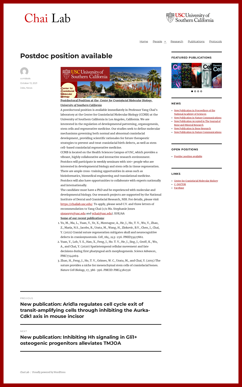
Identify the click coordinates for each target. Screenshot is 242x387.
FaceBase (179, 187)
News (29, 87)
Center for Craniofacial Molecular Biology (196, 180)
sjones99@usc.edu (73, 213)
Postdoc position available (188, 156)
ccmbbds (25, 78)
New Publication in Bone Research (192, 128)
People (157, 41)
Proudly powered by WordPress (49, 372)
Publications (196, 41)
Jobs (22, 87)
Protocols (215, 41)
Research (177, 41)
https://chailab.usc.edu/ (76, 204)
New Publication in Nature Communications (197, 117)
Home (144, 41)
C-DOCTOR (180, 183)
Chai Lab (24, 372)
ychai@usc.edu (102, 213)
